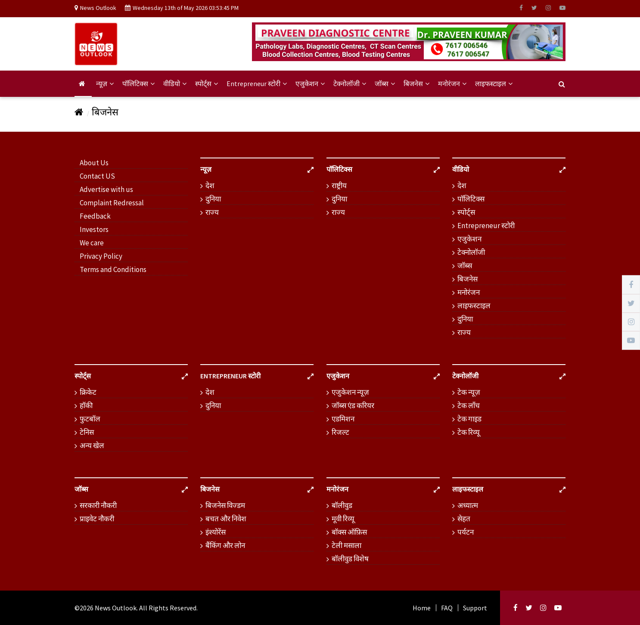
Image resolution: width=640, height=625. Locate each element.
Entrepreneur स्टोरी (257, 83)
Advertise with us (106, 189)
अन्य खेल (92, 445)
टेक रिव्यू (468, 432)
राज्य (212, 212)
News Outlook (116, 607)
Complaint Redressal (112, 202)
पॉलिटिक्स (138, 83)
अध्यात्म (467, 505)
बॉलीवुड (342, 505)
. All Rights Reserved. (167, 607)
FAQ (447, 607)
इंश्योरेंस (215, 532)
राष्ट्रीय (339, 185)
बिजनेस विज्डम (225, 505)
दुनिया (213, 199)
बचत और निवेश (225, 518)
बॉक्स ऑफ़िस (349, 532)
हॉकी (86, 405)
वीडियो (174, 83)
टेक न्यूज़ (468, 392)
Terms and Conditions (113, 269)
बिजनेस (416, 83)
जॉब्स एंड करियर (353, 405)
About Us (94, 162)
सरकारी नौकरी (98, 505)
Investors (94, 229)
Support (475, 607)
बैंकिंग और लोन (225, 545)
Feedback (95, 216)
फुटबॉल (90, 419)
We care (92, 243)
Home (422, 607)
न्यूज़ (105, 83)
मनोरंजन (452, 83)
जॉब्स (385, 83)
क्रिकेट (88, 392)
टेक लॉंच (468, 405)
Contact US (97, 176)
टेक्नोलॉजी (349, 83)
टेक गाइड (469, 419)
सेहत (463, 518)
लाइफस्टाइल (494, 83)
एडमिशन (343, 419)
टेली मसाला (346, 545)
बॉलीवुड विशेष (350, 558)
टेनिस (87, 432)
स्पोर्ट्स (206, 83)
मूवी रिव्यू (343, 518)
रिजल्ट (340, 432)
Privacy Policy (101, 256)
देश (209, 185)
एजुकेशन (310, 83)
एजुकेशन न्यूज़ (350, 392)
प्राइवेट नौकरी (97, 518)
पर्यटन (465, 532)
